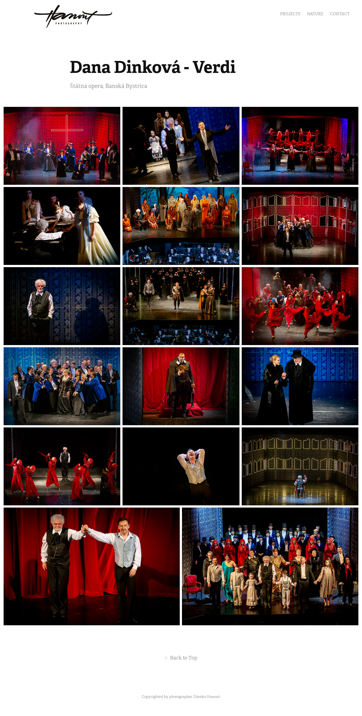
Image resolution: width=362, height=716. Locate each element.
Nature (315, 13)
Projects (290, 13)
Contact (339, 13)
